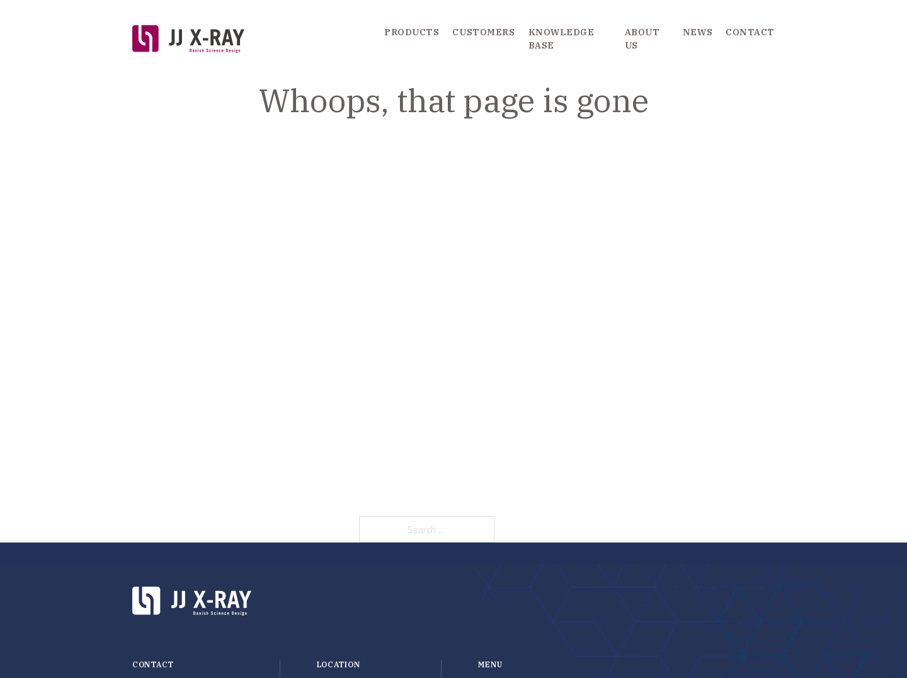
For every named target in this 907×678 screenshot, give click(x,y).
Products (411, 32)
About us (642, 38)
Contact (750, 32)
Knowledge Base (561, 38)
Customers (483, 32)
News (697, 32)
